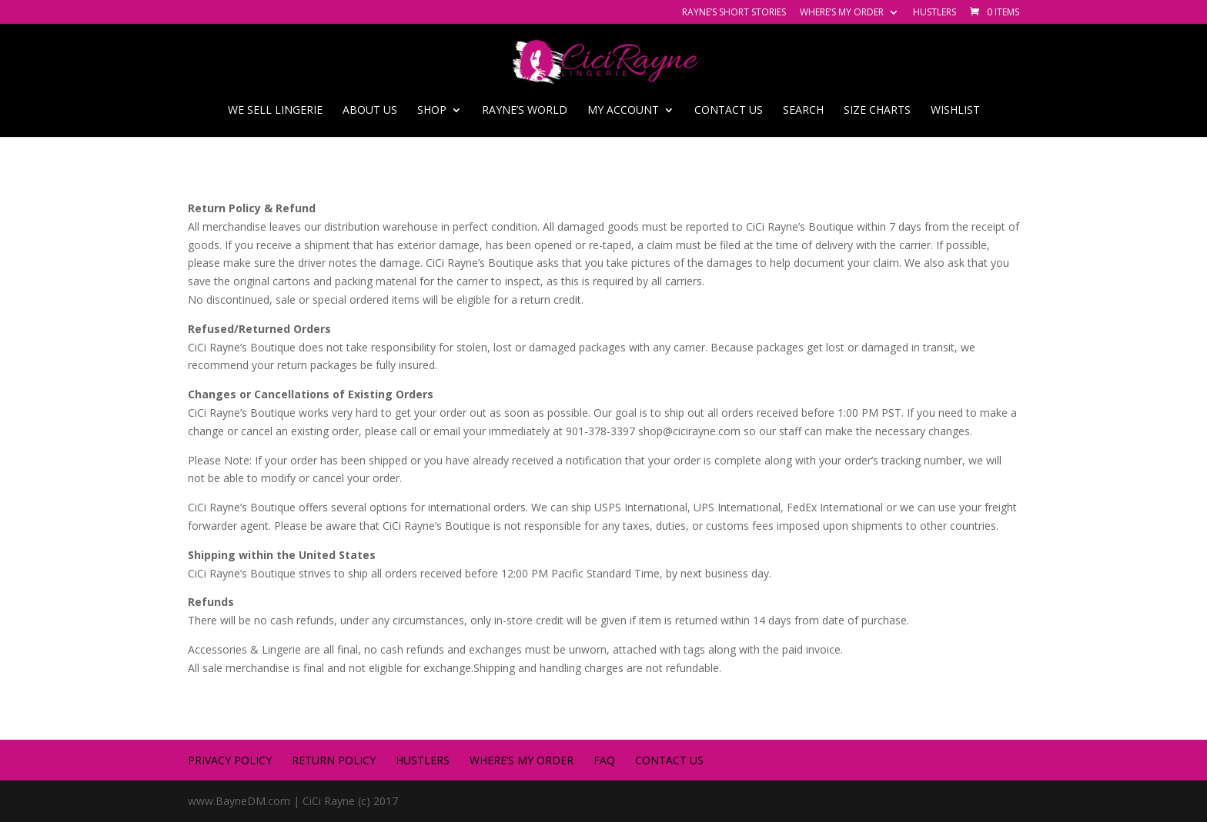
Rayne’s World (524, 111)
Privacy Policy (230, 760)
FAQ (604, 760)
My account (623, 111)
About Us (370, 111)
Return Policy (334, 760)
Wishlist (955, 111)
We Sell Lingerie (275, 111)
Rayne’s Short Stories (734, 13)
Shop (431, 111)
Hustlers (934, 13)
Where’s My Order (842, 13)
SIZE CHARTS (877, 111)
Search (803, 111)
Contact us (728, 111)
